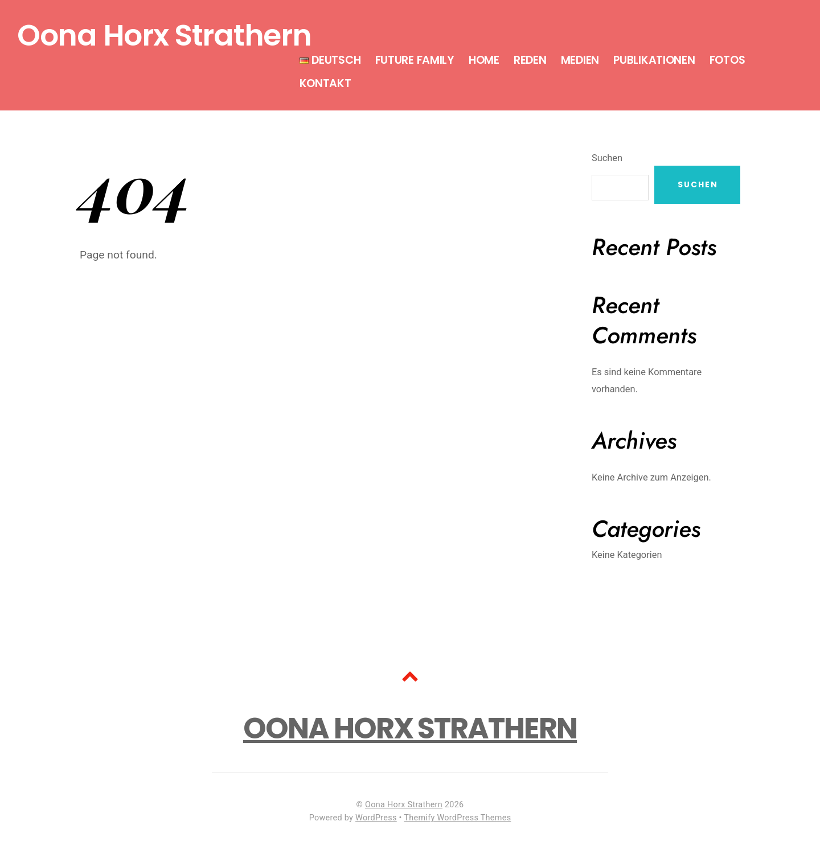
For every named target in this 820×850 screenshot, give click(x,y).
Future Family (414, 60)
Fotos (727, 60)
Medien (580, 60)
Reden (530, 60)
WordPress (376, 818)
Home (484, 60)
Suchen (607, 158)
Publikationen (654, 60)
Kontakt (325, 83)
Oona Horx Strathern (403, 805)
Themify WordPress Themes (457, 818)
